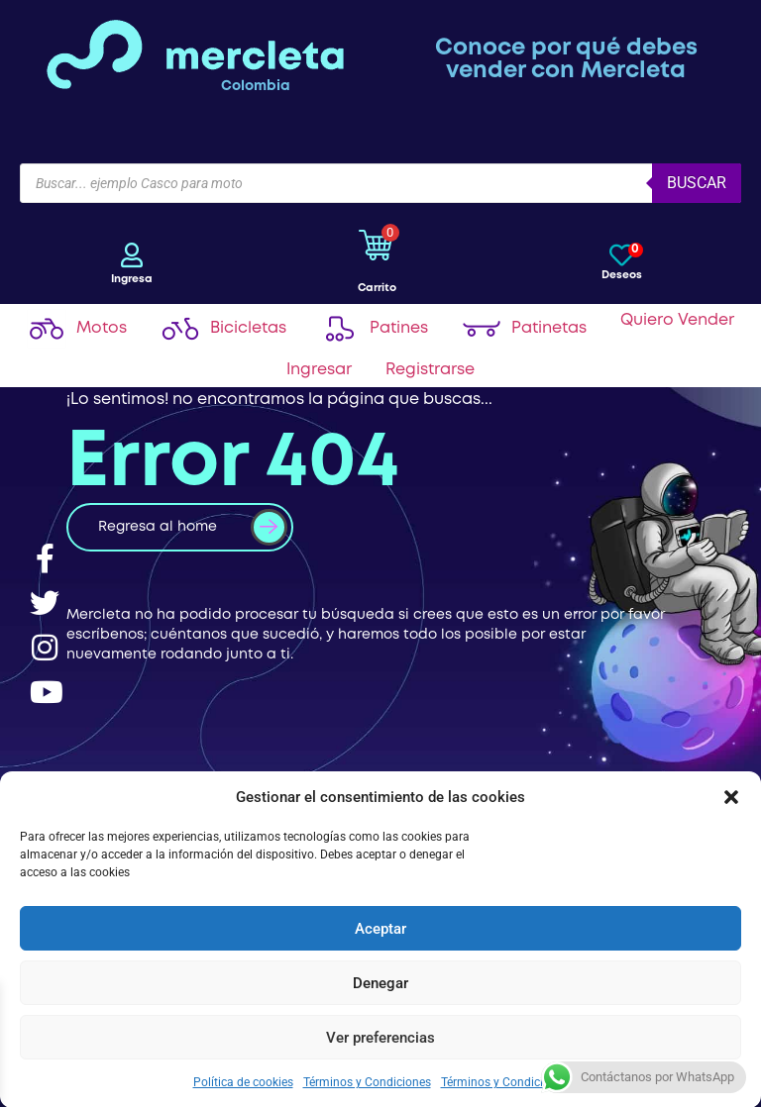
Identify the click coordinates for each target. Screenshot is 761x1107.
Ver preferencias (380, 1037)
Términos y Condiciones (367, 1081)
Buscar (696, 182)
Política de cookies (243, 1081)
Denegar (380, 982)
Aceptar (380, 928)
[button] (731, 796)
